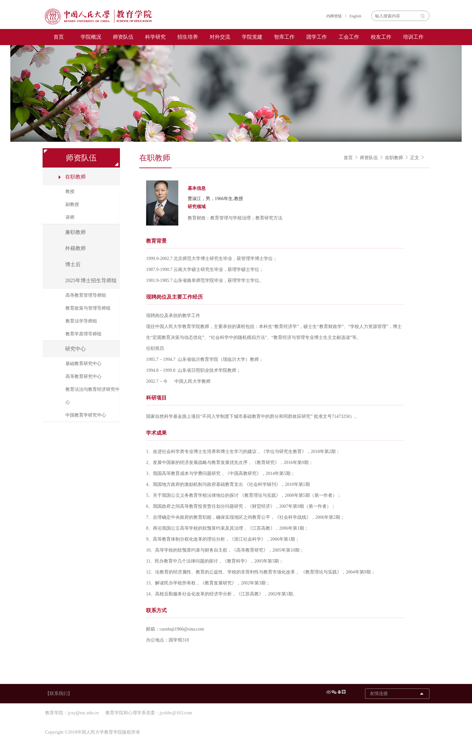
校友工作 (381, 37)
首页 (59, 37)
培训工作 (413, 37)
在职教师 (394, 157)
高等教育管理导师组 (85, 295)
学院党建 (252, 37)
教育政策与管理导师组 (88, 308)
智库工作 (284, 37)
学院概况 (91, 37)
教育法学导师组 (81, 321)
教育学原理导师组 (83, 334)
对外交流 (220, 37)
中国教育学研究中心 (85, 415)
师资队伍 (123, 37)
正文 (414, 157)
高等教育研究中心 (83, 376)
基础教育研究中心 (83, 363)
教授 (69, 191)
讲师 (69, 217)
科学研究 (155, 37)
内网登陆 (334, 16)
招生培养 (187, 37)
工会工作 (349, 37)
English (355, 16)
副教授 (72, 204)
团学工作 (316, 37)
